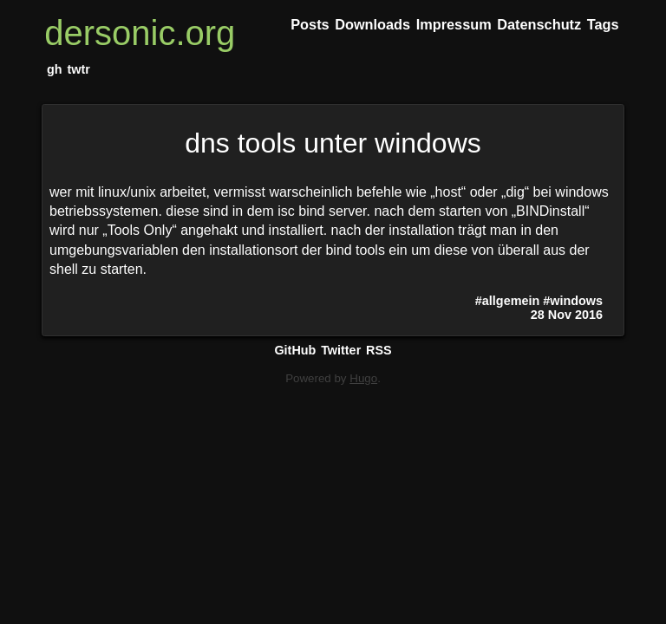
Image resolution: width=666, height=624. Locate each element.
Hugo (363, 378)
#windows (573, 301)
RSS (379, 350)
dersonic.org (139, 33)
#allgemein (507, 301)
